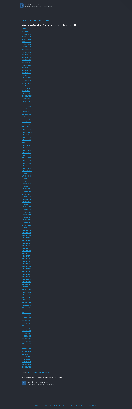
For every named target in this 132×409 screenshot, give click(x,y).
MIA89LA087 (26, 271)
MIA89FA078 (26, 230)
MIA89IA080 (26, 243)
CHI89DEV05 (26, 83)
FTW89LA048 (26, 145)
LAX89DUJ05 (26, 173)
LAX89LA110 (26, 212)
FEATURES (38, 405)
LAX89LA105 (26, 202)
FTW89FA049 (26, 135)
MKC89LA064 (26, 300)
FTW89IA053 (26, 140)
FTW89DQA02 (27, 129)
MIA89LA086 (26, 269)
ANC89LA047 (26, 47)
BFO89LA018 (26, 80)
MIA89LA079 (26, 256)
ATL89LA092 (26, 75)
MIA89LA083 (26, 261)
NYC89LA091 (26, 344)
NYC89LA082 (26, 333)
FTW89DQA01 (27, 127)
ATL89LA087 (26, 68)
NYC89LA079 (26, 328)
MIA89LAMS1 (26, 279)
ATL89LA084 (26, 62)
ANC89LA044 (26, 39)
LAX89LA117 (26, 222)
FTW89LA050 (26, 148)
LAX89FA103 (26, 184)
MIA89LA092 (26, 277)
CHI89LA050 (26, 88)
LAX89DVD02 (26, 179)
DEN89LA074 (26, 111)
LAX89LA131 (26, 228)
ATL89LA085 (26, 65)
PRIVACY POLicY (69, 405)
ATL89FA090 (26, 57)
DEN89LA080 (26, 124)
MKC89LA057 (26, 292)
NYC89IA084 (26, 323)
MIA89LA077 (26, 253)
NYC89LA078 (26, 326)
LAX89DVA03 (26, 176)
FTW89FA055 (26, 137)
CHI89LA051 (26, 91)
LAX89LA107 (26, 204)
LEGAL (94, 405)
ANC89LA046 (26, 44)
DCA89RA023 (26, 99)
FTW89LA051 (26, 150)
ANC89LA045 (26, 42)
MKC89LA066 (26, 305)
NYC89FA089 (26, 318)
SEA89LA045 (26, 351)
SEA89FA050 (26, 349)
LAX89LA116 (26, 220)
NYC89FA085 (26, 310)
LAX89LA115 (26, 217)
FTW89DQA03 (27, 132)
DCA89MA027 (27, 367)
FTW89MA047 (27, 171)
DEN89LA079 (26, 122)
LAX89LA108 (26, 207)
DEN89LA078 (26, 119)
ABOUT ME (57, 405)
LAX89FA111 (26, 189)
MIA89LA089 (26, 274)
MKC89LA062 (26, 297)
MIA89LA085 (26, 266)
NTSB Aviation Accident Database (39, 372)
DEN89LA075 (26, 114)
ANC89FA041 (26, 29)
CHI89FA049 (26, 86)
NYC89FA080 (26, 308)
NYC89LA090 (26, 341)
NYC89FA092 (26, 320)
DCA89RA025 (26, 101)
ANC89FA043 (26, 34)
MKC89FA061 (26, 287)
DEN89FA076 (26, 104)
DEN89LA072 (26, 106)
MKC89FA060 (26, 284)
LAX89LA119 (26, 225)
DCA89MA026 (27, 96)
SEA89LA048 (26, 357)
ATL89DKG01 (26, 49)
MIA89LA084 (26, 264)
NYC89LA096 (26, 346)
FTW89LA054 (26, 155)
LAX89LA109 (26, 209)
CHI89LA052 (26, 93)
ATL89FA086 (26, 52)
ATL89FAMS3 (26, 60)
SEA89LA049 (26, 359)
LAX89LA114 (26, 215)
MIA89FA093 (26, 238)
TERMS (88, 405)
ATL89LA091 (26, 73)
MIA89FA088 (26, 233)
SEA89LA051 (26, 362)
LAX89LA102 (26, 197)
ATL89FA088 (26, 55)
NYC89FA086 (26, 313)
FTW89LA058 (26, 163)
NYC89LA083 (26, 336)
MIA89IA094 (26, 246)
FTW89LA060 (26, 168)
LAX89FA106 (26, 186)
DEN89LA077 (26, 117)
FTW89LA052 (26, 153)
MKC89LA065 (26, 302)
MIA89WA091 (26, 282)
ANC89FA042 (26, 31)
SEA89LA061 (26, 364)
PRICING (48, 405)
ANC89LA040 (26, 37)
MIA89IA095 (26, 248)
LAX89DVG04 (26, 181)
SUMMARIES (80, 405)
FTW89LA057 (26, 160)
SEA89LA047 (26, 354)
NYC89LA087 (26, 339)
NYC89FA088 (26, 315)
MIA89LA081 (26, 259)
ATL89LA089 (26, 70)
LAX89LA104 (26, 199)
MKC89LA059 (26, 295)
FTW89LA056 (26, 158)
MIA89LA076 (26, 251)
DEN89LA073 (26, 109)
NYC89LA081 (26, 331)
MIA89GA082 (26, 240)
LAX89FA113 (26, 191)
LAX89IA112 (26, 194)
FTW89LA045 (26, 142)
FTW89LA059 (26, 166)
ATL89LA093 (26, 78)
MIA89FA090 (26, 235)
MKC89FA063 (26, 289)
